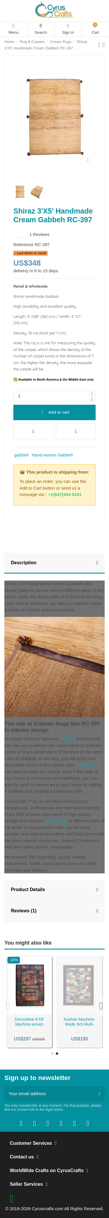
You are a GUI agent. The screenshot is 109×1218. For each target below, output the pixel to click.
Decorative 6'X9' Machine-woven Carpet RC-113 (79, 1024)
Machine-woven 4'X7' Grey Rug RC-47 (29, 1022)
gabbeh (21, 454)
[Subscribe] (99, 1093)
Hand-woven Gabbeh (52, 454)
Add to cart (54, 412)
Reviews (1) (54, 911)
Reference (23, 244)
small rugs (87, 764)
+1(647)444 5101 (63, 494)
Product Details (54, 889)
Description (54, 563)
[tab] (54, 563)
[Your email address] (49, 1093)
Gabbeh (67, 738)
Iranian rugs (55, 820)
